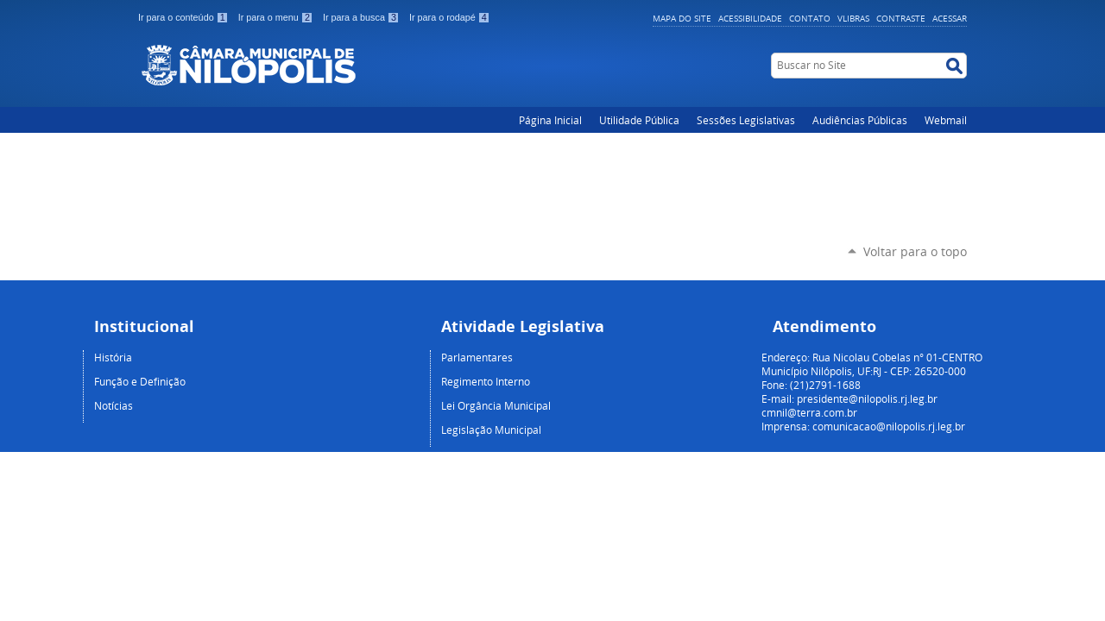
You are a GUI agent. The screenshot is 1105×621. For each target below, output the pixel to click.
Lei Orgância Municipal (496, 405)
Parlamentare (474, 357)
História (113, 357)
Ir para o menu (277, 17)
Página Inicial (550, 120)
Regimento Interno (485, 381)
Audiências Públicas (859, 120)
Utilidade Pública (639, 120)
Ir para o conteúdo (184, 17)
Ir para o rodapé (449, 17)
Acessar (949, 18)
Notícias (113, 405)
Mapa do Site (682, 18)
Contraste (900, 18)
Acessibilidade (750, 18)
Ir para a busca (362, 17)
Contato (809, 18)
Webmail (946, 120)
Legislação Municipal (491, 429)
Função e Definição (140, 381)
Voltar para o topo (915, 251)
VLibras (853, 18)
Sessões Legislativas (746, 120)
